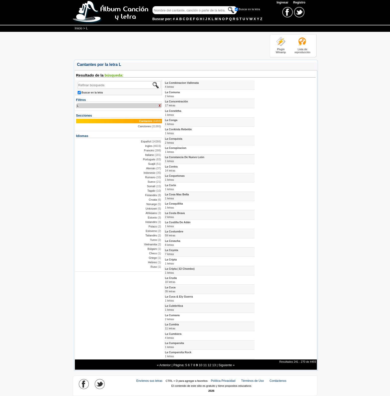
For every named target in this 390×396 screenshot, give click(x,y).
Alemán (150, 168)
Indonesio (149, 172)
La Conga (171, 122)
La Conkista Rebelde (178, 131)
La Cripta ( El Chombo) (180, 270)
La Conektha (173, 112)
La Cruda (171, 279)
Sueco (151, 181)
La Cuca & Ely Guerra (179, 298)
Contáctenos (278, 381)
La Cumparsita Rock (178, 354)
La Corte (170, 187)
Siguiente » (226, 365)
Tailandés (151, 235)
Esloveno (151, 230)
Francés (149, 150)
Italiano (149, 154)
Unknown (151, 208)
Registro (299, 2)
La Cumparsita (174, 345)
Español (146, 141)
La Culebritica (174, 307)
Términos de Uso (252, 381)
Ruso (153, 266)
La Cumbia (172, 326)
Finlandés (151, 195)
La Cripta (171, 261)
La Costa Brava (175, 215)
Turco (153, 239)
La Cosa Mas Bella (177, 196)
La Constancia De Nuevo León (184, 159)
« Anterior (164, 365)
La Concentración (176, 103)
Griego (153, 257)
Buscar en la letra (249, 9)
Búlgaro (152, 248)
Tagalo (151, 190)
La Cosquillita (174, 205)
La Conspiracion (175, 149)
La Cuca (170, 289)
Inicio (78, 28)
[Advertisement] (164, 45)
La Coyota (171, 252)
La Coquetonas (175, 177)
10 (200, 365)
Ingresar (283, 2)
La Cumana (172, 317)
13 (214, 365)
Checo (153, 253)
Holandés (151, 221)
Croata (153, 199)
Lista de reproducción (302, 51)
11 (205, 365)
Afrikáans (151, 213)
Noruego (151, 204)
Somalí (151, 186)
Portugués (149, 159)
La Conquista (173, 140)
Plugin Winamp (281, 51)
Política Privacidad (223, 381)
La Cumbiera (173, 335)
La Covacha (172, 242)
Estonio (152, 217)
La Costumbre (174, 233)
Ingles (148, 145)
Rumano (150, 177)
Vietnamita (150, 244)
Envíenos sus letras (149, 381)
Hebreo (152, 262)
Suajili (151, 163)
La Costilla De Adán (178, 224)
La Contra (171, 168)
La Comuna (172, 94)
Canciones (144, 126)
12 (209, 365)
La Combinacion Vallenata (182, 84)
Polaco (152, 226)
